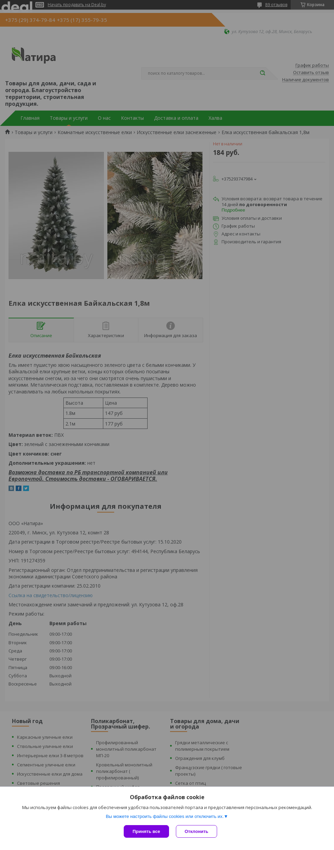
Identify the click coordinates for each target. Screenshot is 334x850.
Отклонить (196, 831)
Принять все (146, 831)
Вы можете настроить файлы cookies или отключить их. (165, 816)
